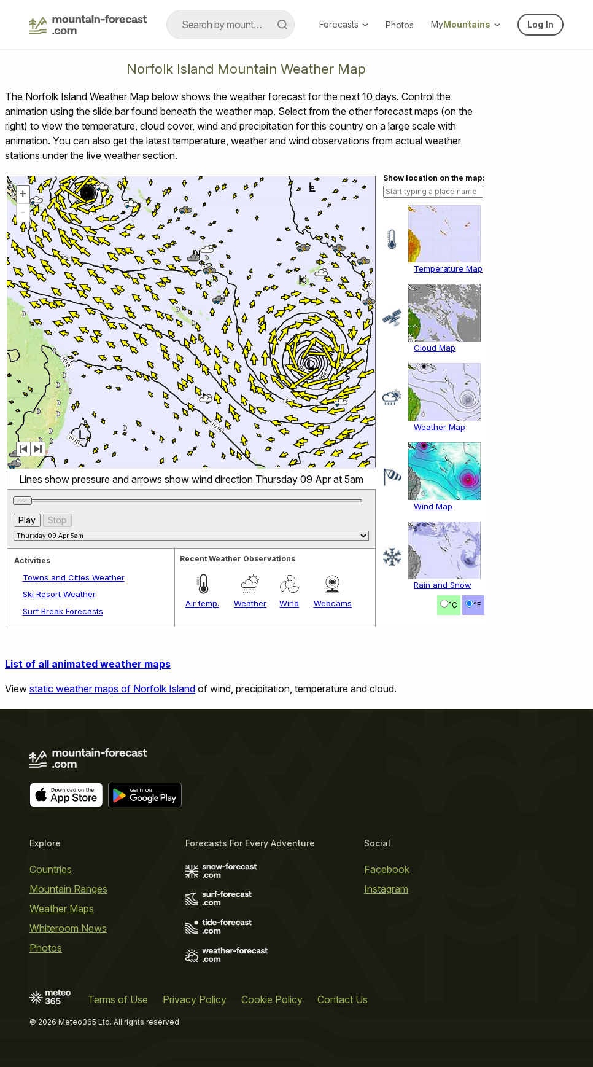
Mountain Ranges (68, 889)
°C (452, 604)
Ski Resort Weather (59, 594)
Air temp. (202, 603)
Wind (289, 603)
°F (477, 604)
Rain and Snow (442, 585)
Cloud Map (434, 348)
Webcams (333, 603)
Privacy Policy (195, 999)
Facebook (386, 869)
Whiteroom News (68, 928)
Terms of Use (118, 999)
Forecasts (343, 24)
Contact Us (342, 999)
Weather (250, 603)
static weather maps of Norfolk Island (112, 688)
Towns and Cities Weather (74, 577)
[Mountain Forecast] (88, 24)
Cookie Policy (272, 999)
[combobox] (230, 24)
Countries (50, 869)
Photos (400, 25)
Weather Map (439, 427)
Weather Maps (61, 908)
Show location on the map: (434, 177)
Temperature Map (448, 268)
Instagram (386, 889)
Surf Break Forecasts (63, 611)
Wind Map (433, 506)
